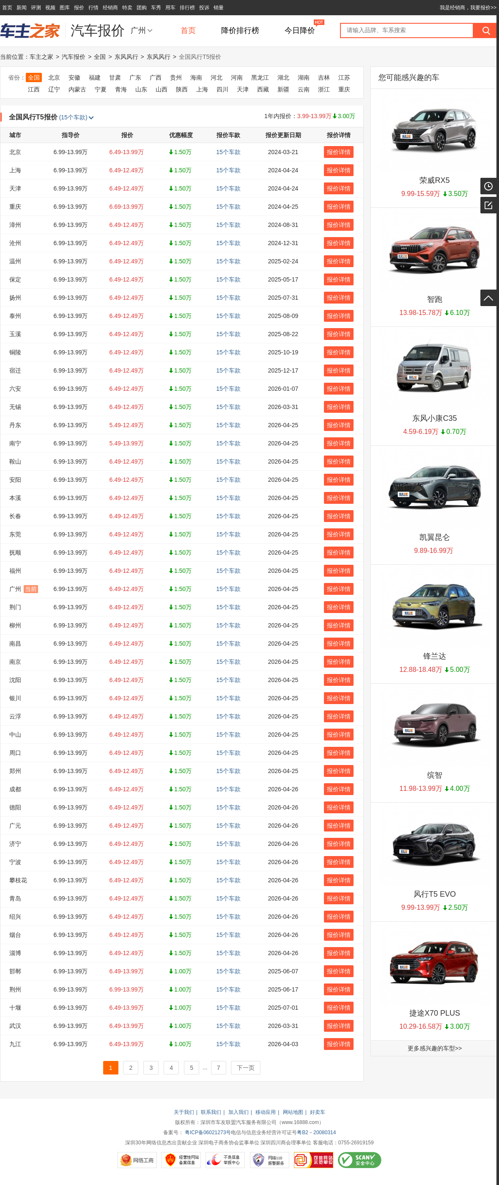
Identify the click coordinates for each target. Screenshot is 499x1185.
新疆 (283, 89)
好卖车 (317, 1112)
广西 (156, 77)
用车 (170, 8)
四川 (222, 89)
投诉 (204, 8)
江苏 (344, 77)
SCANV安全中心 (359, 1160)
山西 (161, 89)
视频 (50, 8)
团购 (142, 8)
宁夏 (101, 89)
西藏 (263, 89)
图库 (65, 8)
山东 (141, 89)
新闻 (21, 8)
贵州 (176, 77)
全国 (100, 56)
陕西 (182, 89)
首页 (7, 8)
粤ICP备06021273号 (208, 1132)
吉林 (324, 77)
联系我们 (211, 1112)
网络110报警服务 (269, 1160)
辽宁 (54, 89)
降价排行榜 (240, 30)
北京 (54, 77)
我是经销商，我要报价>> (468, 8)
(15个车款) (76, 117)
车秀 (156, 8)
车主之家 (41, 56)
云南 (304, 89)
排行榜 (187, 8)
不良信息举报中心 (225, 1160)
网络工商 (137, 1160)
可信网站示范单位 (313, 1160)
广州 (138, 30)
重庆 (344, 89)
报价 (79, 8)
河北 (216, 77)
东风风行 (126, 56)
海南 (196, 77)
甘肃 (115, 77)
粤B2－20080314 (316, 1132)
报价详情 (339, 152)
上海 (202, 89)
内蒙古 (77, 89)
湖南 (304, 77)
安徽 (74, 77)
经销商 (110, 8)
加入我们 (238, 1112)
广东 (135, 77)
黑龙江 (260, 77)
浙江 (324, 89)
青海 (121, 89)
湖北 (283, 77)
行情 (93, 8)
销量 (219, 8)
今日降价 (300, 30)
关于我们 (184, 1112)
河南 (237, 77)
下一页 (246, 1067)
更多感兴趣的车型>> (435, 1048)
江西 (34, 89)
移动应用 (265, 1112)
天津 (243, 89)
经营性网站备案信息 (181, 1160)
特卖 (127, 8)
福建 (95, 77)
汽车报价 (73, 56)
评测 (36, 8)
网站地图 (293, 1112)
